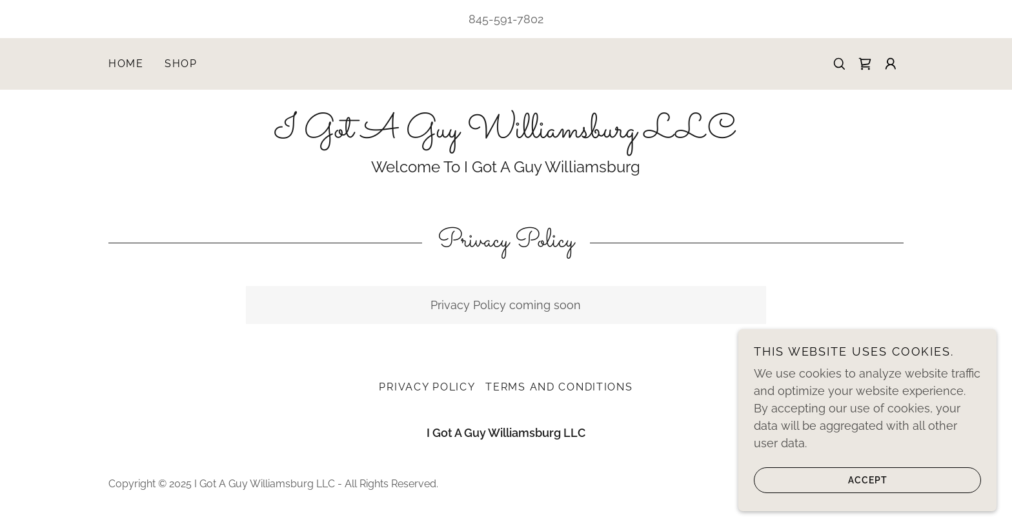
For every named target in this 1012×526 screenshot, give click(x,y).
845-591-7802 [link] (506, 19)
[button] (891, 64)
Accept (820, 488)
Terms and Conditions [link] (558, 387)
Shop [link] (181, 63)
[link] (865, 64)
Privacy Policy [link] (427, 387)
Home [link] (126, 63)
